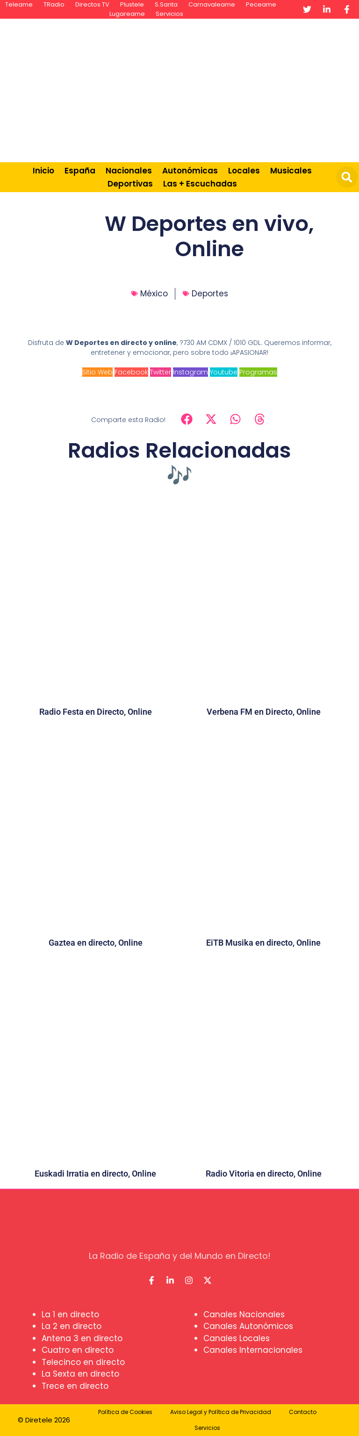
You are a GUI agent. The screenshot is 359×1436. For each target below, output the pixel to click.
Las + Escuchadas (200, 183)
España (80, 170)
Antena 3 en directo (82, 1338)
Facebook (131, 372)
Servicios (169, 13)
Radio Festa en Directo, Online (95, 712)
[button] (347, 177)
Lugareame (127, 13)
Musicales (291, 170)
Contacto (302, 1412)
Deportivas (130, 183)
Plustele (132, 4)
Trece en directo (75, 1386)
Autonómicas (190, 170)
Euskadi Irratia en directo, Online (95, 1173)
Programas (258, 372)
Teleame (19, 4)
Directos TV (92, 4)
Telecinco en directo (83, 1362)
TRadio (54, 4)
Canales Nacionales (244, 1314)
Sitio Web (97, 372)
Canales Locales (236, 1338)
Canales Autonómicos (248, 1326)
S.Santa (166, 4)
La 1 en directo (70, 1314)
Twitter (160, 372)
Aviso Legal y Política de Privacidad (220, 1412)
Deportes (210, 293)
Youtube (223, 372)
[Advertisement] (235, 88)
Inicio (43, 170)
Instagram (190, 372)
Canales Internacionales (252, 1350)
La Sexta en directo (80, 1373)
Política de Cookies (125, 1412)
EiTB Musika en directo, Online (263, 943)
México (154, 293)
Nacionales (129, 170)
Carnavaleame (211, 4)
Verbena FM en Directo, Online (264, 712)
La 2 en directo (71, 1326)
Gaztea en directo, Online (96, 943)
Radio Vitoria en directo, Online (264, 1173)
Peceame (261, 4)
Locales (244, 170)
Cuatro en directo (78, 1350)
